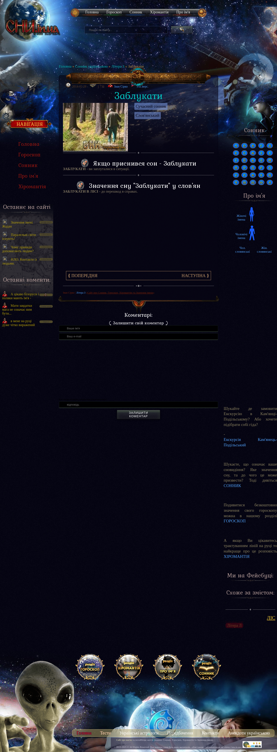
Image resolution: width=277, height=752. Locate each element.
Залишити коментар (138, 414)
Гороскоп (114, 12)
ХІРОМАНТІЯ (237, 556)
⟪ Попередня (82, 275)
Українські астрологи (139, 733)
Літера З (117, 66)
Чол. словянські (242, 249)
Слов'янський (147, 115)
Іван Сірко (121, 86)
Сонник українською (91, 66)
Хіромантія (159, 12)
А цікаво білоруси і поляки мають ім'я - (20, 296)
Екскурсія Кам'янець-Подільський (250, 442)
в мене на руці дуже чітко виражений (18, 323)
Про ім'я (183, 12)
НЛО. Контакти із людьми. (19, 261)
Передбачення (180, 733)
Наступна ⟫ (195, 275)
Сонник (135, 12)
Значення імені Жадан (17, 224)
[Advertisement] (26, 404)
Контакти (210, 733)
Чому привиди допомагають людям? (18, 249)
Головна (92, 12)
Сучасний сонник (151, 106)
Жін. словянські (264, 249)
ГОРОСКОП (235, 521)
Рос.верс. (139, 85)
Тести (105, 733)
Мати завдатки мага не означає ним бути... (17, 309)
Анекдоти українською (249, 733)
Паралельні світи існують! (19, 236)
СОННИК (232, 485)
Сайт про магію (124, 740)
